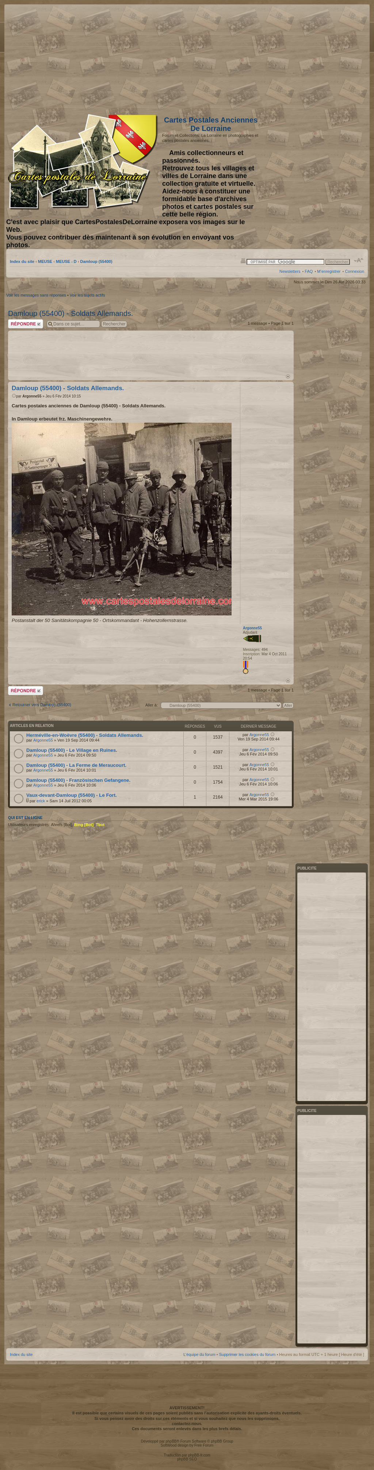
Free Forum (203, 1445)
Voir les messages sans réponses (36, 295)
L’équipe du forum (199, 1354)
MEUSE (45, 261)
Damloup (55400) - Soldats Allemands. (70, 313)
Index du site (22, 261)
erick (41, 801)
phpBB (170, 1441)
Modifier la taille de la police (359, 260)
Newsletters (289, 271)
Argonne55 (31, 396)
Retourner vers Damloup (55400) (41, 704)
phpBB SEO (187, 1459)
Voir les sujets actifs (87, 295)
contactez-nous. (187, 1423)
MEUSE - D (66, 261)
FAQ (309, 271)
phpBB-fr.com (199, 1455)
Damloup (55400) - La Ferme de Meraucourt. (76, 765)
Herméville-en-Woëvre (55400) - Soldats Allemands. (84, 735)
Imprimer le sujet (243, 260)
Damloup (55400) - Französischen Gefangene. (78, 780)
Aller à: (151, 705)
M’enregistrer (328, 271)
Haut (288, 376)
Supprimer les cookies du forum (247, 1354)
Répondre (25, 323)
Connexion (354, 271)
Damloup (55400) (96, 261)
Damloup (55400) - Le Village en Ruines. (71, 750)
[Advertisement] (306, 57)
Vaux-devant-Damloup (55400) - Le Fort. (71, 795)
